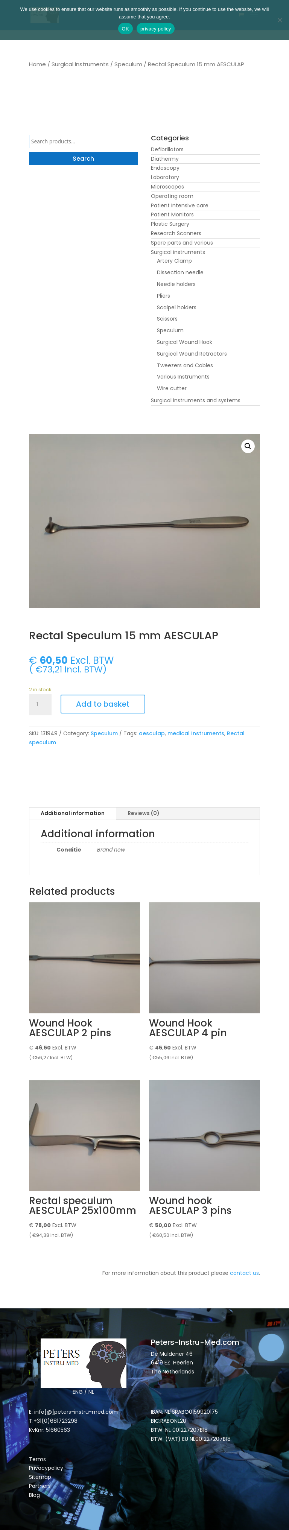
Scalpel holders (176, 307)
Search (83, 158)
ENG (78, 1392)
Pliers (163, 296)
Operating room (172, 196)
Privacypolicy (46, 1468)
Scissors (167, 318)
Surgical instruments (80, 64)
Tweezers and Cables (185, 365)
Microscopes (167, 186)
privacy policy (155, 29)
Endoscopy (165, 168)
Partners (40, 1486)
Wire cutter (172, 388)
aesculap (152, 733)
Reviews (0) (144, 813)
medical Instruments (195, 733)
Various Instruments (183, 376)
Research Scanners (176, 233)
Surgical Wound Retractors (192, 353)
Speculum (128, 64)
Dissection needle (180, 272)
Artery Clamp (174, 261)
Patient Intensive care (179, 205)
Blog (34, 1495)
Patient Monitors (172, 214)
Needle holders (176, 284)
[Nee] (279, 20)
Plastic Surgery (170, 224)
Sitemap (41, 1477)
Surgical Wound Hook (184, 342)
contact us (244, 1273)
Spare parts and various (182, 242)
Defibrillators (167, 149)
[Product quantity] (40, 704)
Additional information (73, 813)
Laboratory (165, 177)
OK (125, 29)
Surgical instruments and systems (195, 400)
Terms (37, 1459)
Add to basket (102, 704)
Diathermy (165, 159)
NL (91, 1392)
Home (37, 64)
